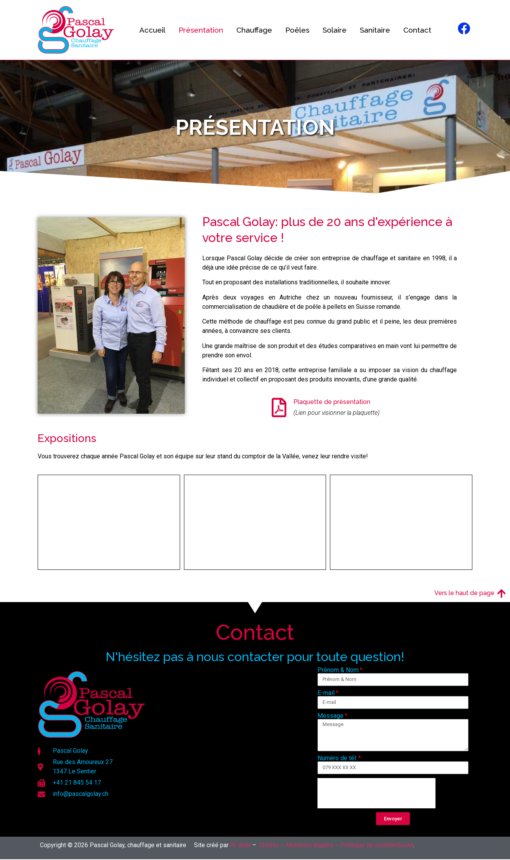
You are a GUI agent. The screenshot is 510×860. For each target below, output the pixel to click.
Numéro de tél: (337, 758)
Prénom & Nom (338, 670)
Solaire (335, 30)
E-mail (326, 693)
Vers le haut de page (464, 593)
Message (330, 716)
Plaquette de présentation (331, 402)
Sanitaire (375, 30)
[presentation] (376, 793)
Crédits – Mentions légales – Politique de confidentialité (336, 845)
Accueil (152, 30)
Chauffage (254, 30)
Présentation (201, 30)
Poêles (297, 30)
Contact (417, 30)
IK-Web (240, 845)
